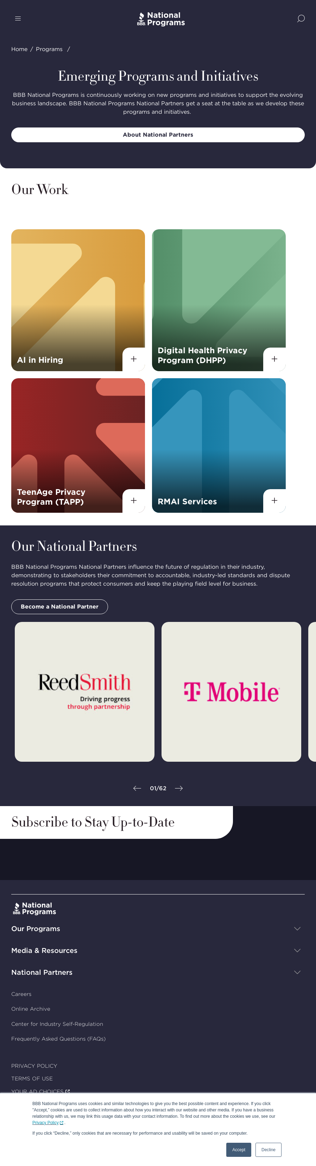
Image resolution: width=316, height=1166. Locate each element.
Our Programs (35, 928)
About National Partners (158, 134)
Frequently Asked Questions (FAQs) (58, 1039)
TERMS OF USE (32, 1078)
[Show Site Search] (301, 19)
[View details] (133, 359)
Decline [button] (268, 1149)
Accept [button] (238, 1149)
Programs (49, 49)
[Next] (179, 788)
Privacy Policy (45, 1122)
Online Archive (30, 1009)
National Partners (41, 972)
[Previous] (137, 788)
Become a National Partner (60, 606)
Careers (21, 994)
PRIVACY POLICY (34, 1066)
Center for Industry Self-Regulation (57, 1024)
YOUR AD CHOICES (37, 1092)
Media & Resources (44, 950)
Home (19, 49)
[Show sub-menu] (297, 928)
